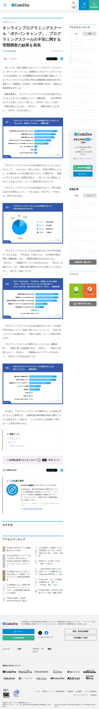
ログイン (82, 174)
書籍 (49, 649)
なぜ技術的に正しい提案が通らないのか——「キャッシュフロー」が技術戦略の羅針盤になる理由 (84, 70)
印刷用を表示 (10, 470)
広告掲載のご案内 (80, 638)
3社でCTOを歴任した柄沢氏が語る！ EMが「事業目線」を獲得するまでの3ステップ (82, 231)
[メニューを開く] (5, 5)
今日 (76, 34)
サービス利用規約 (90, 691)
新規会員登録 (82, 167)
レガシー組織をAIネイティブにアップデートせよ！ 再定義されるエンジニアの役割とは (82, 218)
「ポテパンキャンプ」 (17, 446)
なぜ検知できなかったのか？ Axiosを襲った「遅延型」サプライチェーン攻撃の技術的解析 (84, 60)
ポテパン (11, 442)
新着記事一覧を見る (83, 262)
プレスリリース (14, 438)
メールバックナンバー (45, 637)
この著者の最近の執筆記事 (31, 509)
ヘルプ (37, 691)
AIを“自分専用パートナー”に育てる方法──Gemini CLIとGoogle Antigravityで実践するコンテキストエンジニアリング (19, 561)
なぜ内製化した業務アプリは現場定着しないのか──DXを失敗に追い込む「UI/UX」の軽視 (84, 86)
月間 (89, 34)
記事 (76, 196)
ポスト (51, 59)
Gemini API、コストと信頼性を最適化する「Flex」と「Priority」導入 (50, 582)
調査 (5, 59)
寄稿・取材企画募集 (80, 631)
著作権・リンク (47, 691)
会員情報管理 (60, 691)
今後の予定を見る (82, 303)
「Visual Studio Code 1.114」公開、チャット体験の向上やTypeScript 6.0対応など (50, 571)
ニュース (13, 59)
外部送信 (93, 695)
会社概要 (79, 691)
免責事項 (70, 691)
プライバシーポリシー (80, 695)
